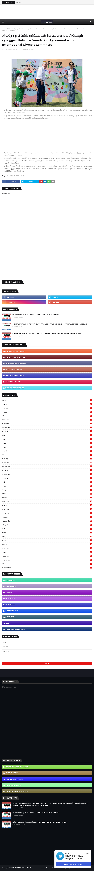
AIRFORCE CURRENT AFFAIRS (15, 351)
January (47, 412)
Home (4, 29)
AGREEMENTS (10, 580)
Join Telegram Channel (73, 864)
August (47, 431)
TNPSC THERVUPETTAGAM (12, 50)
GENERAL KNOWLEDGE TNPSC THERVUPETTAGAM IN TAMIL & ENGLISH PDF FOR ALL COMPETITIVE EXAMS (49, 324)
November (47, 420)
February (47, 408)
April (47, 400)
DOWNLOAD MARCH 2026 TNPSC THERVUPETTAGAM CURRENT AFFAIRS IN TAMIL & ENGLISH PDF (46, 333)
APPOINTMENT (10, 586)
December (47, 416)
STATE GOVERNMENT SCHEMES (16, 791)
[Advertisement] (47, 12)
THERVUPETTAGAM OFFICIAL (22, 868)
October (47, 424)
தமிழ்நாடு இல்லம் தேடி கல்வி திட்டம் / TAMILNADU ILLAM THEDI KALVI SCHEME (39, 822)
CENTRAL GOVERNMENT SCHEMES (17, 767)
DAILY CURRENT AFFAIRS (14, 176)
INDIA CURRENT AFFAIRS (14, 369)
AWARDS (8, 592)
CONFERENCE (10, 605)
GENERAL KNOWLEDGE (13, 785)
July (47, 435)
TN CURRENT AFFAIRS (13, 382)
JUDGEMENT (9, 617)
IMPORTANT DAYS (12, 611)
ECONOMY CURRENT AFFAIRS (15, 363)
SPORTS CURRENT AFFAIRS (14, 376)
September (47, 428)
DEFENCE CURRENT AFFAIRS (15, 357)
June (47, 439)
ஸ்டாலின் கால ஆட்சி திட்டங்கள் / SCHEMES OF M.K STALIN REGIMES (35, 315)
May (47, 443)
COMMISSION (10, 599)
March (47, 404)
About (48, 868)
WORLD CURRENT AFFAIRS (14, 388)
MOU (8, 29)
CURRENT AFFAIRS (11, 773)
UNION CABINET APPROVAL (15, 629)
